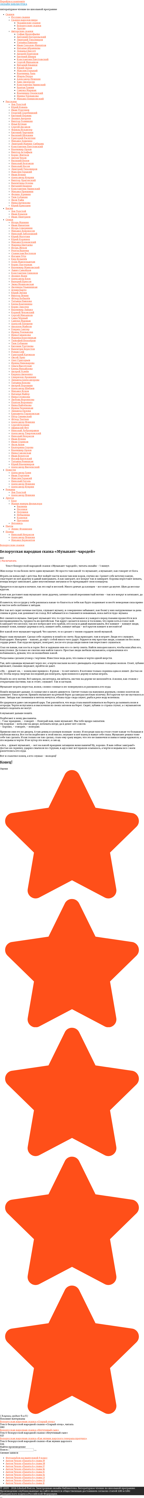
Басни (9, 208)
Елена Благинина (21, 304)
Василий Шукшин (22, 135)
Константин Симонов (24, 273)
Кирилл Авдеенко (22, 374)
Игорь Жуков (19, 247)
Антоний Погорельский (31, 36)
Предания (23, 520)
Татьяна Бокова (20, 382)
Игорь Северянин (22, 228)
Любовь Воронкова (22, 399)
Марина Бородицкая (23, 337)
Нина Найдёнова (21, 405)
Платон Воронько (22, 402)
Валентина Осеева (22, 183)
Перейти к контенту (12, 1)
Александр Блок (21, 278)
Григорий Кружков (23, 354)
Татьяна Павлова (27, 42)
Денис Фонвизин (21, 528)
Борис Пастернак (21, 264)
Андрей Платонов (27, 53)
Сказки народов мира (24, 20)
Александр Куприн (22, 177)
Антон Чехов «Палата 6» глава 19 (25, 1460)
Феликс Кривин (21, 194)
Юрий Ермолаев (21, 205)
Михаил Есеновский (23, 242)
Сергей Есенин (20, 424)
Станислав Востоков (23, 253)
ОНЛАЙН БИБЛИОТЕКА (13, 4)
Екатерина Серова (22, 447)
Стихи (9, 219)
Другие (21, 28)
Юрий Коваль (19, 107)
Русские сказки (20, 17)
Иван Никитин (20, 225)
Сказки (10, 14)
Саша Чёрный (19, 318)
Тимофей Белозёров (23, 340)
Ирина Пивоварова (22, 363)
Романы (10, 489)
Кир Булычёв (19, 259)
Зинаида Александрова (25, 379)
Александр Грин (21, 472)
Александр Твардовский (26, 433)
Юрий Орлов (24, 67)
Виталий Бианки (27, 65)
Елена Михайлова (22, 368)
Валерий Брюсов (21, 281)
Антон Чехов (19, 157)
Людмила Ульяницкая (24, 287)
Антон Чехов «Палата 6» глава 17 (25, 1466)
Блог (14, 500)
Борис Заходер (20, 306)
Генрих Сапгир (20, 329)
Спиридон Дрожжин (23, 377)
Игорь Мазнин (20, 222)
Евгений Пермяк (21, 115)
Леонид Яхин (19, 275)
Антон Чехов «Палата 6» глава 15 (25, 1471)
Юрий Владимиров (22, 464)
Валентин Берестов (23, 349)
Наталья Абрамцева (28, 48)
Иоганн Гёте (18, 256)
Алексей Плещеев (22, 323)
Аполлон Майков (21, 326)
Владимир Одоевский (30, 93)
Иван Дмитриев (20, 216)
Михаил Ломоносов (23, 230)
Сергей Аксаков (20, 126)
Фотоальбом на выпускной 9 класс (27, 1457)
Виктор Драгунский (23, 180)
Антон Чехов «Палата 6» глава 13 (25, 1477)
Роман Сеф (17, 351)
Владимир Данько (22, 309)
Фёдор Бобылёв (20, 298)
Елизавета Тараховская (25, 413)
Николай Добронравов (25, 430)
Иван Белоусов (20, 455)
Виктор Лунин (20, 295)
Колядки (22, 517)
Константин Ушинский (31, 84)
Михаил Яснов (20, 391)
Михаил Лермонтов (23, 540)
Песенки (22, 509)
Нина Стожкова (20, 396)
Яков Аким (17, 444)
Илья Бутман (19, 124)
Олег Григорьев (20, 360)
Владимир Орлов (21, 149)
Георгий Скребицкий (24, 112)
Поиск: (4, 1449)
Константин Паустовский (33, 59)
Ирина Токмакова (28, 95)
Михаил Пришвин (22, 191)
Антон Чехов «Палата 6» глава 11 (25, 1483)
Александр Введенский (25, 467)
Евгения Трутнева (22, 346)
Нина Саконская (21, 453)
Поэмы (10, 531)
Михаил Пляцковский (30, 98)
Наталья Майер (20, 393)
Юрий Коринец (20, 239)
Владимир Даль (26, 73)
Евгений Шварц (26, 56)
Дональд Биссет (26, 50)
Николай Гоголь (21, 481)
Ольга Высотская (21, 365)
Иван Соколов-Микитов (31, 45)
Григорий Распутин (23, 138)
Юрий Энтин (19, 292)
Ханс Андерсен (26, 81)
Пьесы (9, 526)
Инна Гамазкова (21, 334)
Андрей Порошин (22, 385)
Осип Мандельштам (23, 261)
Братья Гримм (25, 87)
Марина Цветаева (22, 244)
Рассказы (11, 101)
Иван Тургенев (20, 110)
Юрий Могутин (20, 236)
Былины (22, 506)
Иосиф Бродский (21, 458)
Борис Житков (20, 155)
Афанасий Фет (20, 427)
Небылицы (23, 514)
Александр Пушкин (29, 79)
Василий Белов (20, 160)
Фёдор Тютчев (20, 419)
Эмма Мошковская (22, 284)
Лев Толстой (18, 104)
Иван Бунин (18, 174)
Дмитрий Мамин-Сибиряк (27, 143)
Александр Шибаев (22, 388)
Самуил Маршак (26, 90)
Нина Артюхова (20, 202)
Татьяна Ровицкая (22, 461)
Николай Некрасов (22, 436)
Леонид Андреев (21, 118)
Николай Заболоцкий (24, 233)
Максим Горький (27, 70)
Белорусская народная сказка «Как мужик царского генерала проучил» (43, 1438)
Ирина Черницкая (22, 408)
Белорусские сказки (29, 25)
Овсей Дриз (18, 357)
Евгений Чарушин (22, 132)
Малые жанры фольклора (26, 503)
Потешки (22, 512)
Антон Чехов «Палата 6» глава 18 (25, 1463)
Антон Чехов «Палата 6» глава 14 (25, 1474)
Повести (11, 469)
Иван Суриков (19, 441)
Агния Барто (19, 289)
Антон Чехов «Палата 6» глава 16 (25, 1469)
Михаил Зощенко (21, 140)
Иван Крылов (19, 214)
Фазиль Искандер (21, 129)
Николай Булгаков (22, 163)
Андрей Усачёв (20, 371)
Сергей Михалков (27, 62)
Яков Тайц (17, 199)
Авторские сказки (22, 31)
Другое (10, 498)
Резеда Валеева (20, 250)
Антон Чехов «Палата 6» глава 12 (25, 1480)
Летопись (17, 523)
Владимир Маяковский (25, 267)
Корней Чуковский (22, 312)
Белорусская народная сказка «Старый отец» (27, 1421)
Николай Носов (20, 166)
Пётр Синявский (21, 416)
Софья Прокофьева (28, 34)
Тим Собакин (19, 197)
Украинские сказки (29, 22)
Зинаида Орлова (21, 410)
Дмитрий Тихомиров (30, 39)
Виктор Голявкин (22, 121)
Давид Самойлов (21, 270)
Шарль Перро (25, 76)
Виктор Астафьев (21, 152)
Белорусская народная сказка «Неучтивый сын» (29, 1430)
